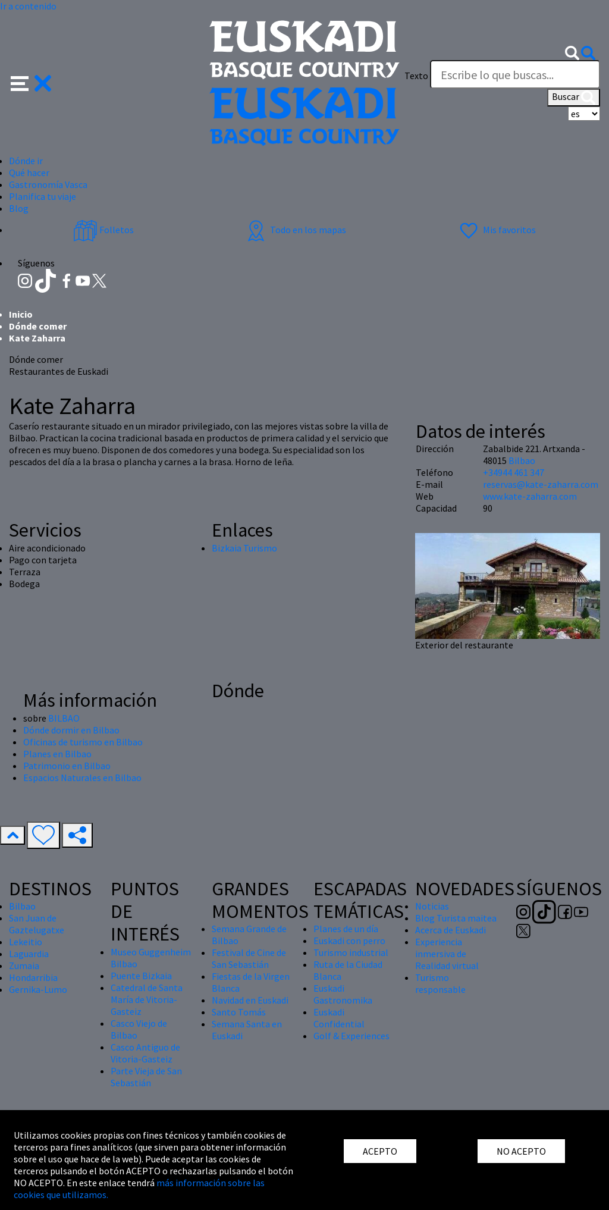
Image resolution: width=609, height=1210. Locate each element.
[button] (31, 82)
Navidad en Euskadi (250, 1000)
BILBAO (64, 718)
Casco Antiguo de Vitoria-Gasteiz (145, 1053)
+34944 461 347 (513, 472)
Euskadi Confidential (339, 1018)
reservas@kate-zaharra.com (540, 484)
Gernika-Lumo (38, 989)
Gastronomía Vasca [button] (48, 184)
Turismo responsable (440, 983)
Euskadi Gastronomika (342, 994)
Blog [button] (19, 208)
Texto (416, 75)
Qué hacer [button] (29, 172)
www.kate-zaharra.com (530, 496)
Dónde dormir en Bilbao (71, 730)
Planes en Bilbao (57, 754)
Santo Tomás (239, 1012)
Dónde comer (38, 326)
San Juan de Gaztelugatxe (36, 924)
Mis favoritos (496, 230)
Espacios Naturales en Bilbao (82, 777)
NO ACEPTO (521, 1151)
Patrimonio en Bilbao (67, 766)
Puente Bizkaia (141, 976)
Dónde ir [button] (26, 161)
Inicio (21, 314)
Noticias (432, 906)
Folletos (103, 230)
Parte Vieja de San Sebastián (146, 1077)
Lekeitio (25, 942)
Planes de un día (345, 929)
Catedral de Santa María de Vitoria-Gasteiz (147, 999)
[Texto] (515, 74)
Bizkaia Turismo (244, 548)
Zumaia (24, 965)
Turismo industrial (350, 952)
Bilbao (521, 460)
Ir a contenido (28, 6)
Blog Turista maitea (456, 918)
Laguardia (29, 954)
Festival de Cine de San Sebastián (249, 958)
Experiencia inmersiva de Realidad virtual (447, 953)
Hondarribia (33, 977)
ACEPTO (380, 1151)
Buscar (573, 97)
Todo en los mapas (295, 230)
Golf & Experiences (351, 1036)
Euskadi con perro (349, 940)
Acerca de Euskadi (450, 930)
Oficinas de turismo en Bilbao (83, 742)
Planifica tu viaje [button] (42, 196)
